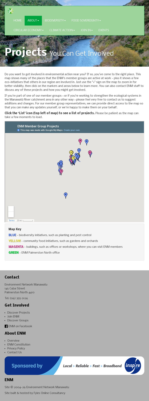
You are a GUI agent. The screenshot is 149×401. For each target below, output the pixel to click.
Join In (87, 30)
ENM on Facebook (18, 326)
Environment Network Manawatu (47, 387)
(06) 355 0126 (19, 298)
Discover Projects (18, 312)
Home (18, 20)
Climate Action (62, 30)
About (33, 20)
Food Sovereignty (86, 20)
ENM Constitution (18, 344)
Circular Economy (29, 30)
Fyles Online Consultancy (49, 393)
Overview (13, 340)
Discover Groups (18, 320)
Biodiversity (55, 20)
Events (104, 30)
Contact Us (14, 352)
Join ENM (13, 316)
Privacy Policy (16, 348)
